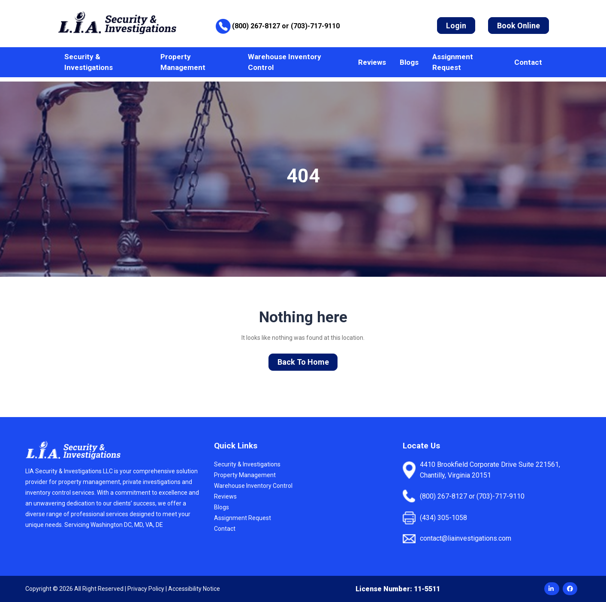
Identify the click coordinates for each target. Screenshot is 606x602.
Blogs (409, 62)
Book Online (518, 25)
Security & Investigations (88, 62)
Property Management (182, 62)
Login (456, 25)
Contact (528, 62)
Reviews (372, 62)
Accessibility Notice (194, 588)
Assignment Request (452, 62)
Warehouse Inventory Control (284, 62)
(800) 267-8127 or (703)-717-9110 (286, 26)
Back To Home (303, 361)
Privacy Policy (145, 588)
